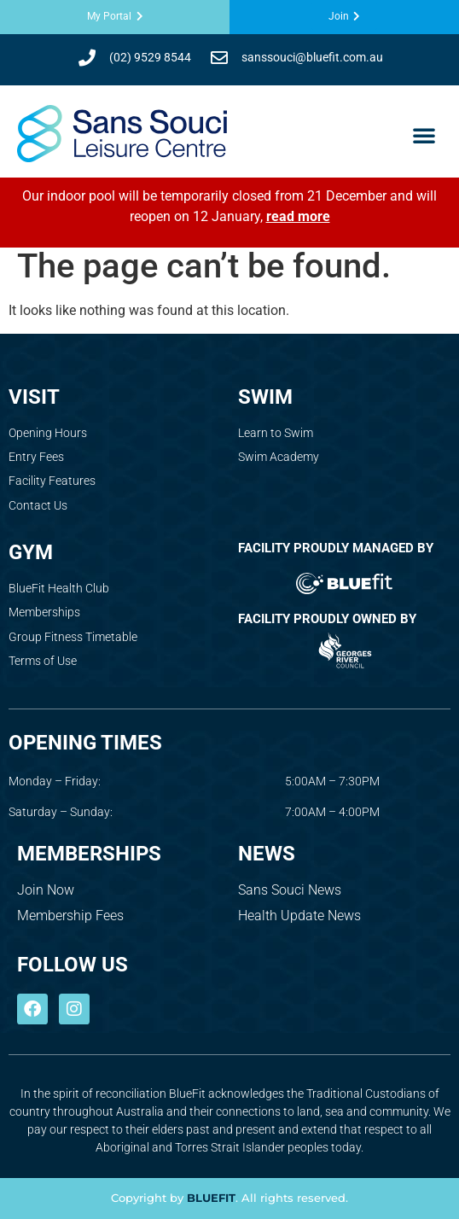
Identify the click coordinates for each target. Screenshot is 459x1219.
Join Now (45, 890)
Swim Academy (278, 457)
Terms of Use (43, 661)
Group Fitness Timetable (73, 637)
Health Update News (299, 915)
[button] (424, 135)
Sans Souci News (289, 890)
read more (298, 216)
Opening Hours (48, 433)
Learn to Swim (275, 433)
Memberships (44, 612)
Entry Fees (36, 457)
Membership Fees (70, 915)
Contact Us (38, 505)
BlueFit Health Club (59, 588)
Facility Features (52, 480)
